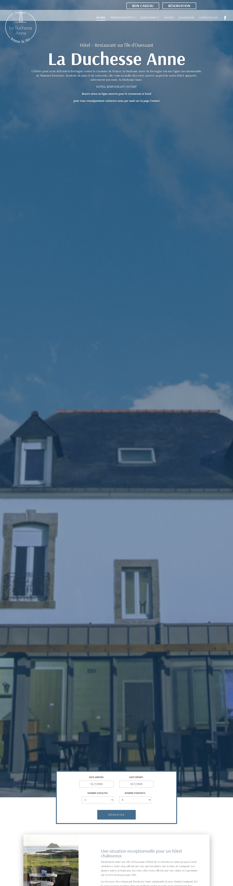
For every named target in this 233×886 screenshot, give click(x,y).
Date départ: (136, 777)
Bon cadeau (142, 6)
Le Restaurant (148, 17)
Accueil (101, 17)
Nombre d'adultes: (98, 793)
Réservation (179, 6)
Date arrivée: (96, 777)
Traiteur (169, 17)
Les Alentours (186, 17)
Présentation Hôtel (121, 17)
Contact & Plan (208, 17)
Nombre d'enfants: (135, 793)
